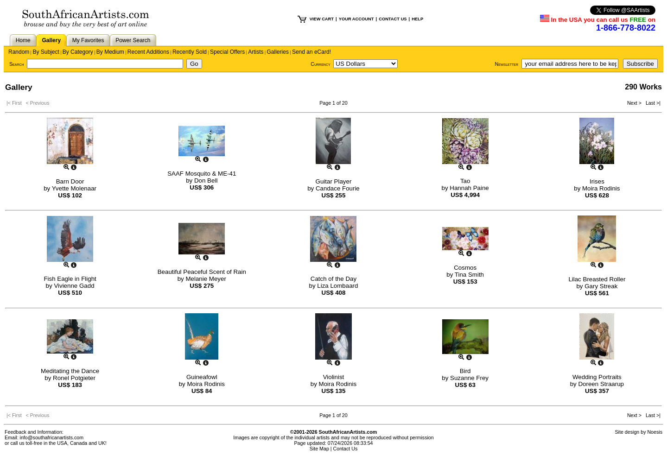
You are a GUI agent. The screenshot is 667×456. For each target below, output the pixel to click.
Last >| (652, 103)
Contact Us (345, 448)
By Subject (45, 52)
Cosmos (465, 267)
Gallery (51, 40)
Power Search (132, 40)
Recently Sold (189, 52)
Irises (597, 181)
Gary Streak (600, 286)
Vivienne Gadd (74, 285)
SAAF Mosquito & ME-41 (201, 173)
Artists (255, 52)
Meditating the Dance (70, 370)
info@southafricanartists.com (52, 437)
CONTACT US (393, 19)
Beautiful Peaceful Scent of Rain (202, 271)
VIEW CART (322, 19)
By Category (78, 52)
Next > (635, 103)
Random (18, 52)
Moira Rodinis (601, 188)
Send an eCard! (311, 52)
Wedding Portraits (597, 377)
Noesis (654, 432)
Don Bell (205, 180)
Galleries (278, 52)
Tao (465, 180)
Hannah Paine (469, 187)
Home (23, 40)
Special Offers (227, 52)
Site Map (319, 448)
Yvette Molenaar (74, 188)
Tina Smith (469, 274)
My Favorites (88, 40)
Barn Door (70, 181)
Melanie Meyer (205, 278)
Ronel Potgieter (74, 377)
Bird (465, 370)
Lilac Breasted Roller (596, 279)
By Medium (110, 52)
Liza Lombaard (337, 285)
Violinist (333, 377)
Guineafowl (201, 377)
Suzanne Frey (469, 377)
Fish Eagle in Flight (70, 278)
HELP (417, 19)
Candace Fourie (338, 188)
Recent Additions (148, 52)
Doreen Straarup (601, 383)
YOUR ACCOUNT (356, 19)
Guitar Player (334, 181)
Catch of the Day (333, 278)
